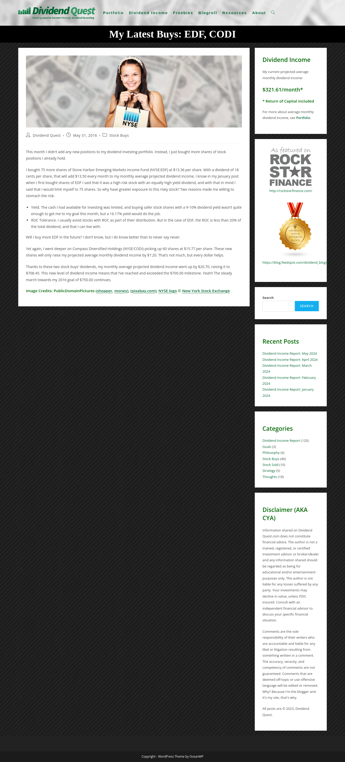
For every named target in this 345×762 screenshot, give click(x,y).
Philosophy (271, 452)
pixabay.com (143, 290)
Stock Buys (119, 135)
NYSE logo (167, 290)
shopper (104, 290)
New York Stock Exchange (206, 290)
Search (268, 297)
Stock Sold (270, 464)
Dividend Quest (47, 135)
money (120, 290)
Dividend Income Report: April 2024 (289, 359)
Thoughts (269, 476)
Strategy (268, 470)
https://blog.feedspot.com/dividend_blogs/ (295, 262)
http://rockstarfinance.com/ (290, 190)
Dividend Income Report (281, 440)
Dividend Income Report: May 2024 (289, 353)
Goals (266, 446)
